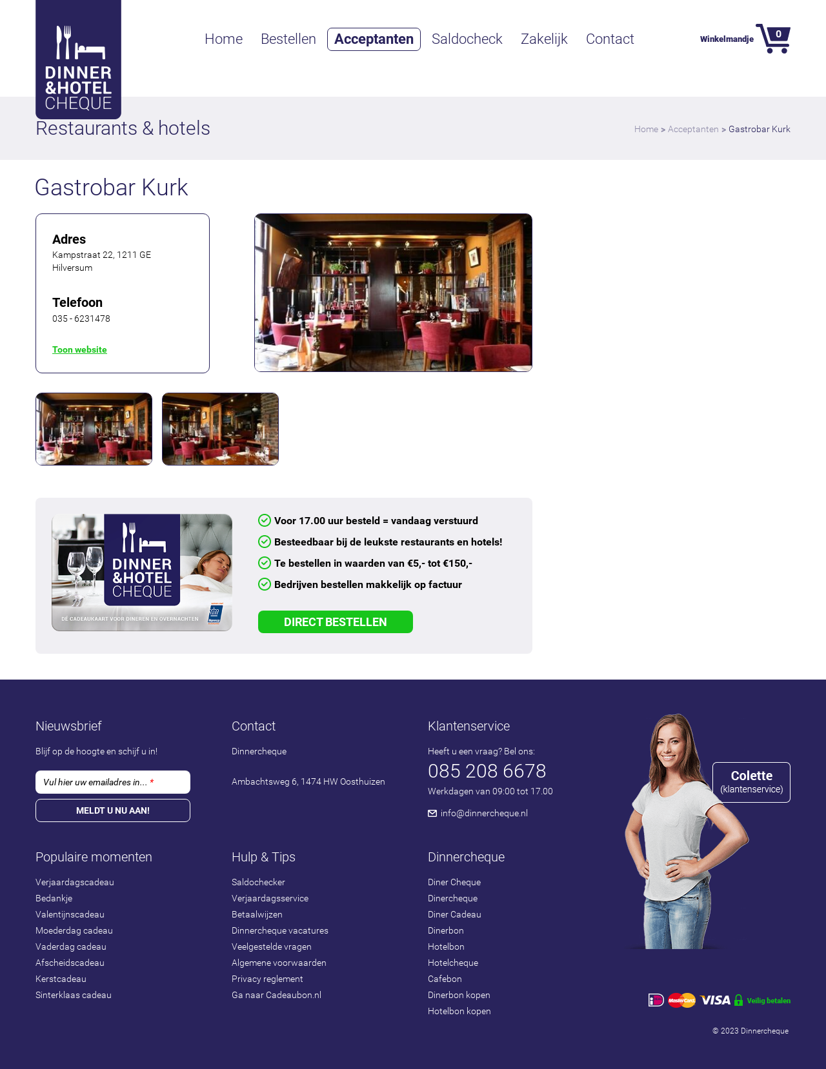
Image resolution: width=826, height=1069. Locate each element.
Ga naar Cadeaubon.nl (276, 995)
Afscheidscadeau (70, 962)
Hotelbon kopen (459, 1011)
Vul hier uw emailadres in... (98, 782)
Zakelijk (544, 39)
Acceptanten (374, 39)
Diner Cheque (454, 882)
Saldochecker (258, 882)
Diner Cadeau (454, 914)
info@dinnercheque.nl (484, 813)
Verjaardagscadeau (74, 882)
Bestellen (288, 39)
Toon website (79, 349)
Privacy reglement (267, 979)
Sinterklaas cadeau (73, 995)
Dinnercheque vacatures (280, 930)
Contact (610, 39)
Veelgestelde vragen (272, 946)
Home (224, 39)
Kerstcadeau (60, 979)
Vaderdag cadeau (70, 946)
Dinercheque (453, 898)
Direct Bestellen (335, 622)
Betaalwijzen (257, 914)
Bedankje (53, 898)
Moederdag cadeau (74, 930)
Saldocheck (467, 39)
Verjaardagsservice (270, 898)
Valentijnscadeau (70, 914)
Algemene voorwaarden (279, 962)
